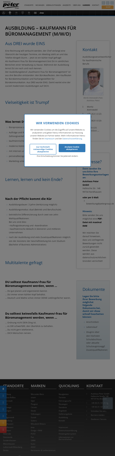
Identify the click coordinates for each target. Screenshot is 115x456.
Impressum (49, 138)
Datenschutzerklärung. (72, 138)
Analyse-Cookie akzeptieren (72, 147)
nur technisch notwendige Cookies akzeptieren (43, 149)
